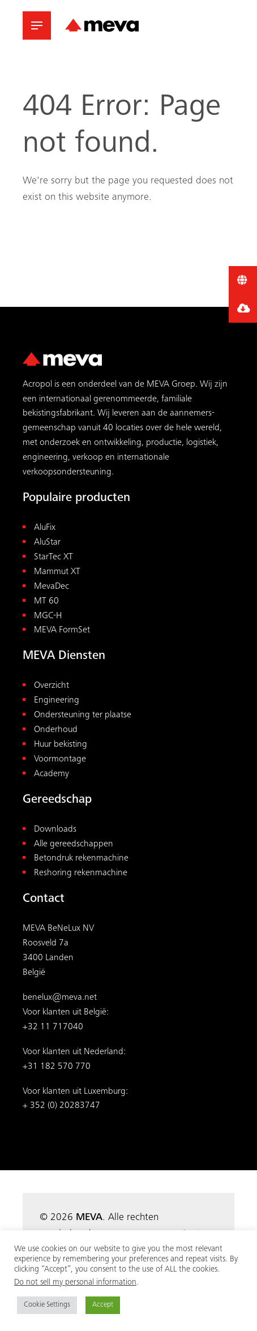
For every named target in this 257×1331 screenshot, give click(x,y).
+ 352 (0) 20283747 (61, 1106)
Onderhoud (56, 730)
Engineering (56, 700)
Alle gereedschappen (73, 844)
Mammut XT (57, 572)
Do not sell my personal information (75, 1282)
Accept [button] (102, 1305)
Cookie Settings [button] (47, 1305)
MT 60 (46, 601)
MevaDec (51, 587)
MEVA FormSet (62, 630)
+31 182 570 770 (57, 1067)
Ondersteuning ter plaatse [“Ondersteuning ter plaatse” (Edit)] (82, 715)
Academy (51, 774)
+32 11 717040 (53, 1027)
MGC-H (48, 616)
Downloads (55, 829)
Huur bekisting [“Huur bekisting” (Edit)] (60, 745)
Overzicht (51, 686)
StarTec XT (53, 557)
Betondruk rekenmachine (81, 858)
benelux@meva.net (60, 998)
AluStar (47, 542)
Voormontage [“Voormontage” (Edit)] (60, 759)
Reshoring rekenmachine (80, 873)
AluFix (44, 528)
